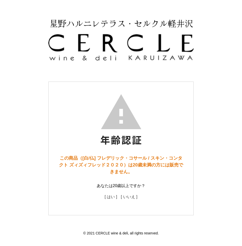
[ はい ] (111, 197)
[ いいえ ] (129, 197)
